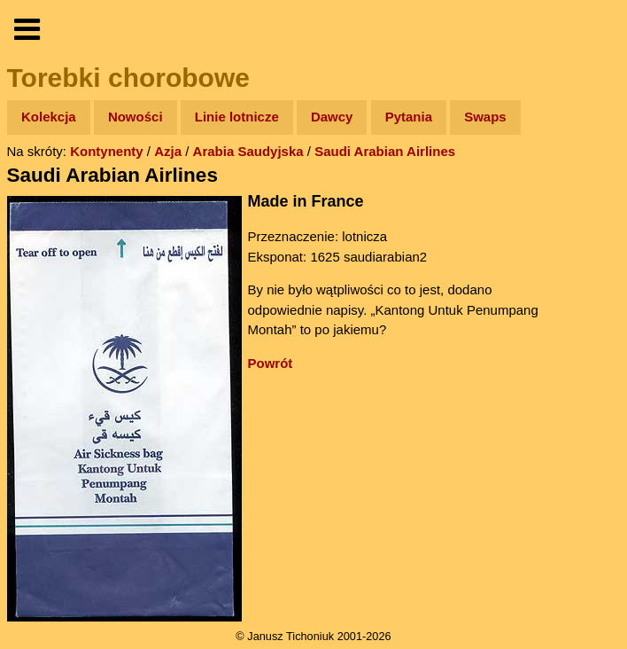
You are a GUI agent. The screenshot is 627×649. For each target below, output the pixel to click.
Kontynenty (106, 151)
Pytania (408, 116)
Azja (168, 151)
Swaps (485, 116)
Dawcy (332, 116)
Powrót (270, 363)
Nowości (135, 116)
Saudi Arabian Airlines (384, 151)
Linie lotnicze (237, 116)
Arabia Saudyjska (248, 151)
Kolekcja (48, 116)
